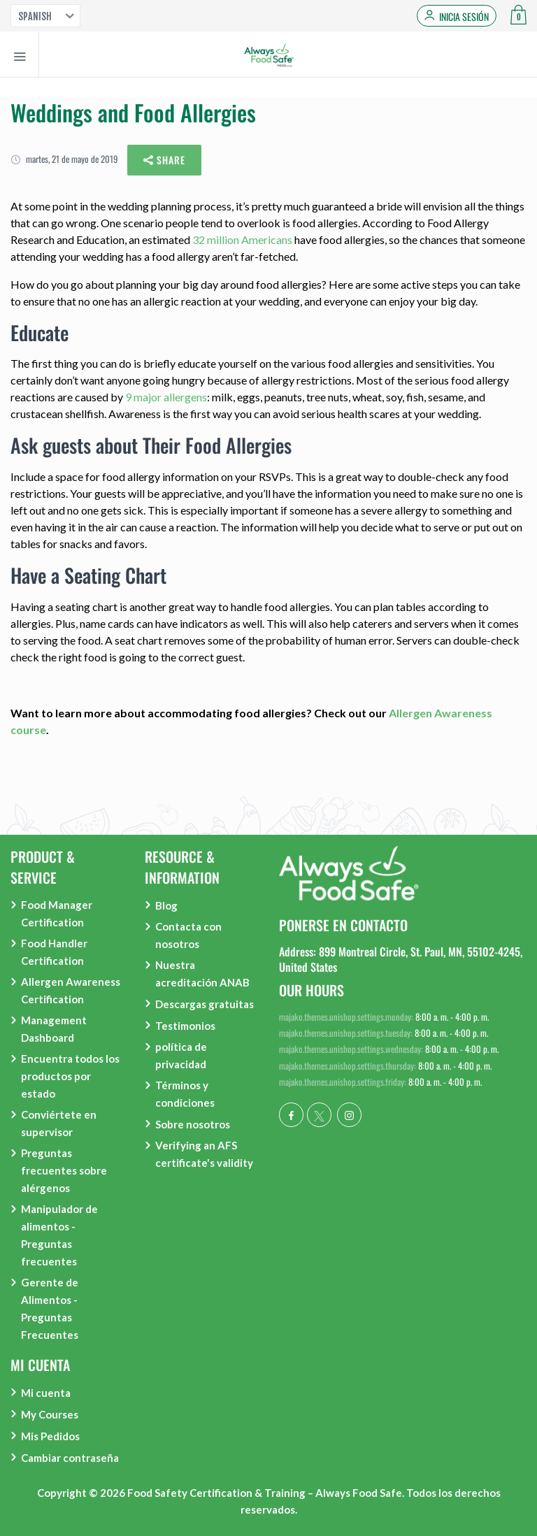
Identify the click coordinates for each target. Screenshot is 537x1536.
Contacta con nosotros (188, 935)
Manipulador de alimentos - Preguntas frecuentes (59, 1235)
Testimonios (185, 1025)
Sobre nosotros (192, 1124)
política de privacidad (181, 1055)
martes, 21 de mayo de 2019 (64, 159)
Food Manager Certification (56, 913)
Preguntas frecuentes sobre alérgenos (64, 1170)
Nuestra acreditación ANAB (202, 974)
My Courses (49, 1414)
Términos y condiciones (185, 1094)
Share (164, 160)
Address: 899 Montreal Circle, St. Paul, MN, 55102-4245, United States (400, 959)
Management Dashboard (54, 1029)
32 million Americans (242, 239)
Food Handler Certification (54, 952)
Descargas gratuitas (204, 1004)
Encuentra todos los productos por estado (70, 1076)
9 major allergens (166, 396)
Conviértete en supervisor (58, 1123)
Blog (166, 905)
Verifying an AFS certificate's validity (204, 1154)
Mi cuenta (46, 1392)
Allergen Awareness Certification (70, 990)
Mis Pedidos (50, 1436)
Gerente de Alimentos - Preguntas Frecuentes (49, 1308)
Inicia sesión (464, 17)
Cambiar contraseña (70, 1457)
